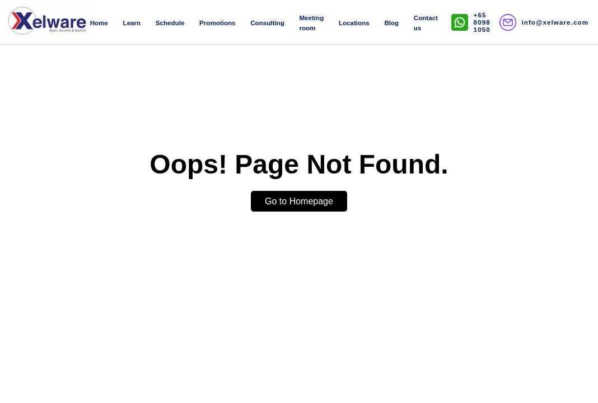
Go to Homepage (299, 201)
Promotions (217, 22)
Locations (354, 22)
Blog (391, 22)
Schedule (170, 22)
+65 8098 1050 (482, 22)
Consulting (267, 22)
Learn (132, 22)
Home (99, 22)
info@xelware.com (554, 22)
